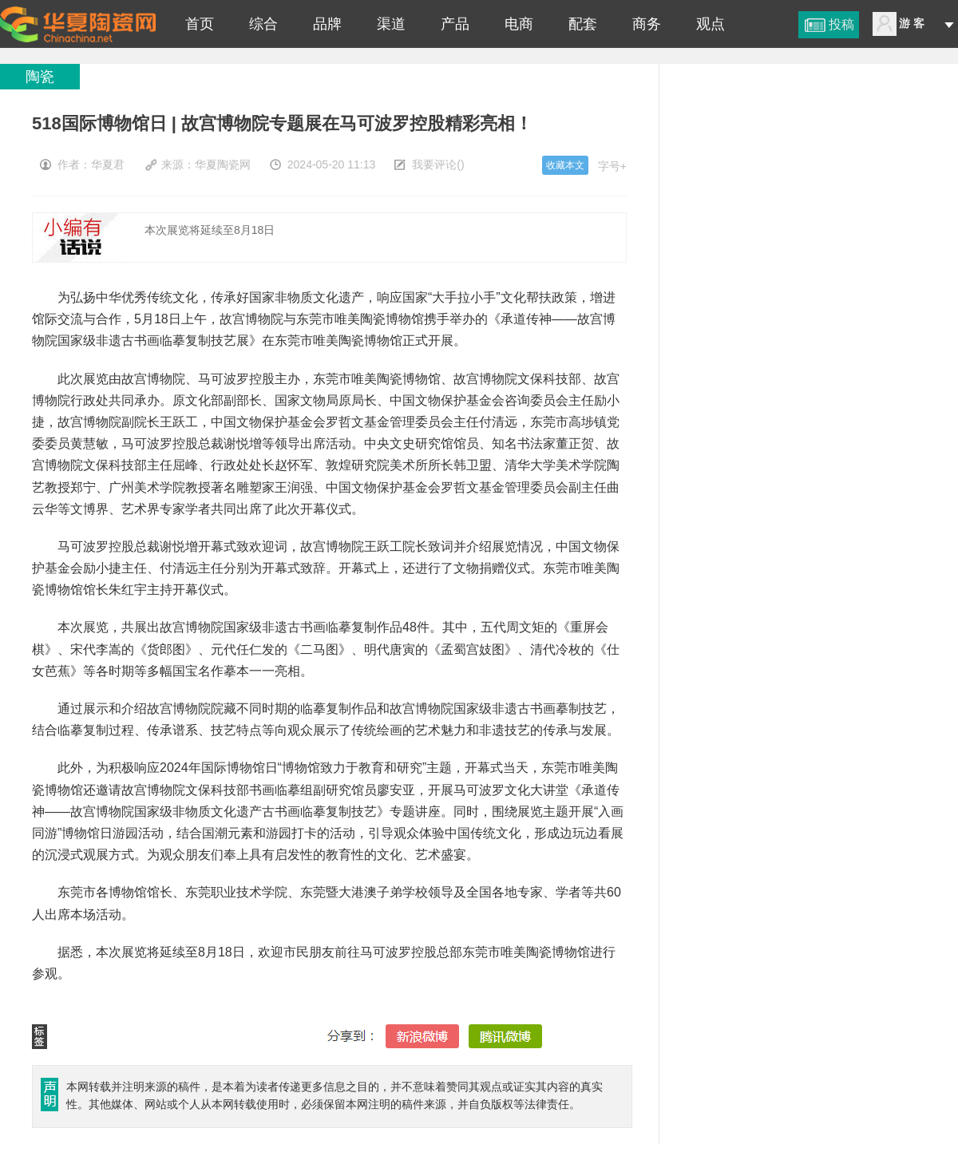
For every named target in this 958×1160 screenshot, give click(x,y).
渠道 (391, 24)
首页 (199, 24)
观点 (710, 24)
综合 (263, 24)
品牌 (327, 24)
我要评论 (434, 164)
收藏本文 (565, 165)
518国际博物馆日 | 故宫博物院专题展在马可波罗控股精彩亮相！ (78, 24)
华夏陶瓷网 (223, 164)
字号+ (612, 166)
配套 (582, 24)
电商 (519, 24)
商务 (646, 24)
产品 (455, 24)
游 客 (911, 23)
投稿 (841, 24)
